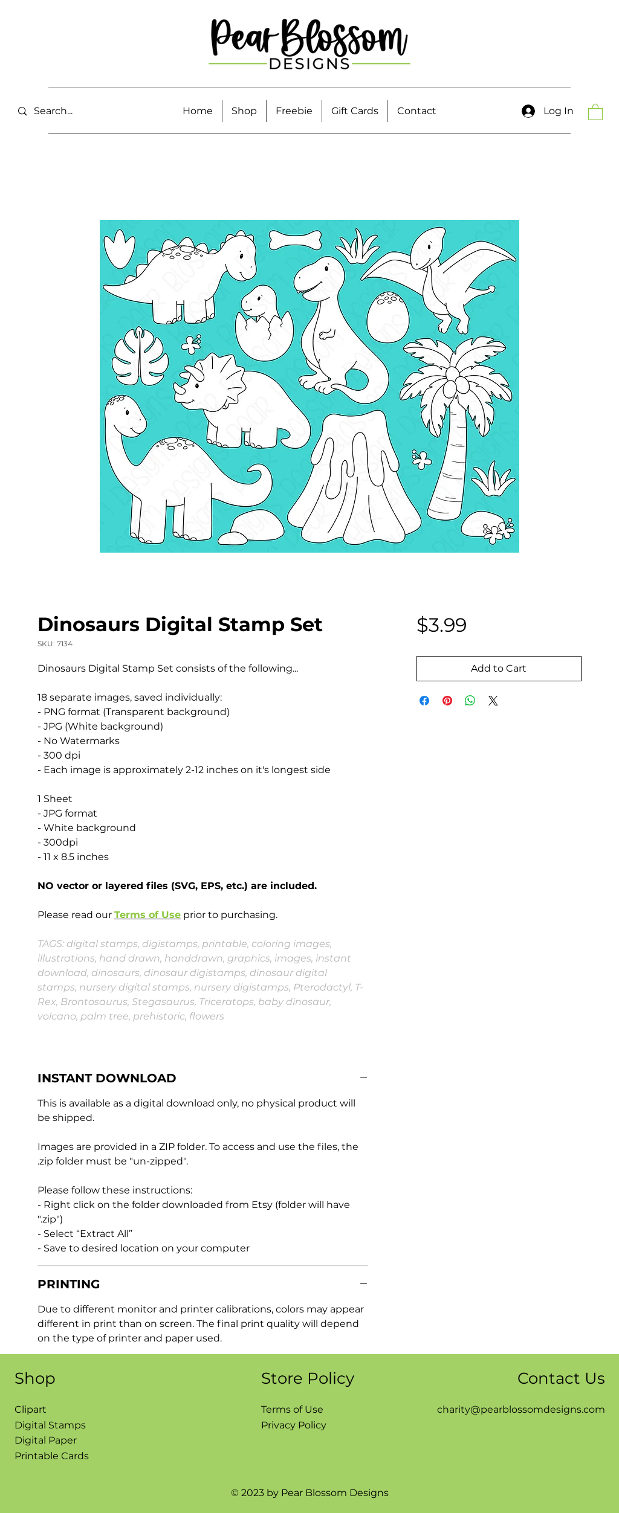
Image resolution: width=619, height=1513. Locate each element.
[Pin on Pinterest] (447, 700)
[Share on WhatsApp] (470, 700)
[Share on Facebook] (424, 700)
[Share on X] (493, 700)
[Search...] (75, 111)
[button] (244, 111)
